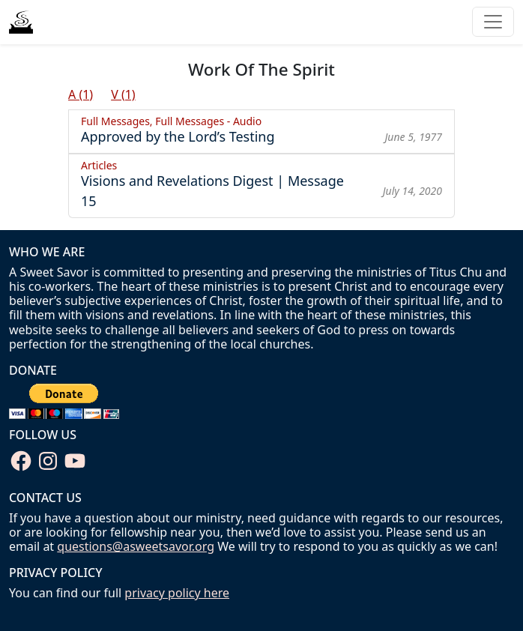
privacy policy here (176, 593)
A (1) (80, 94)
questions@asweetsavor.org (135, 546)
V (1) (123, 94)
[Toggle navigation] (493, 22)
